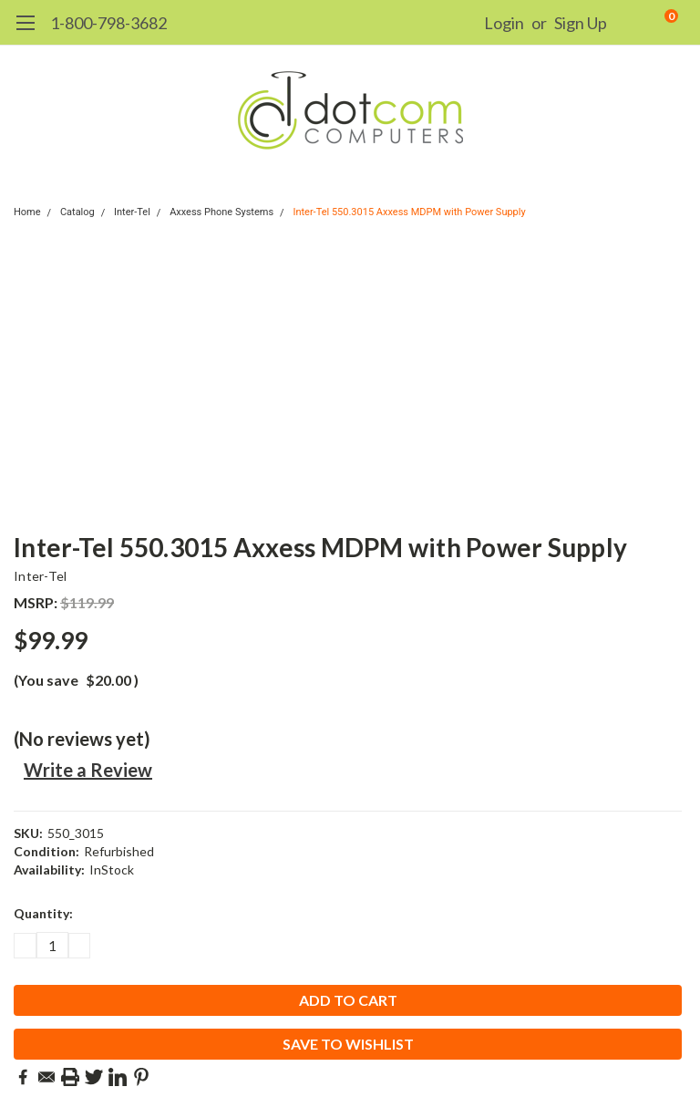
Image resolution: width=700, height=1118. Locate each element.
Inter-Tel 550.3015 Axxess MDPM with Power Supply (409, 212)
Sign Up (580, 23)
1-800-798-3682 (108, 23)
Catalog (77, 212)
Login (504, 23)
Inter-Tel (132, 212)
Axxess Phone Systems (221, 212)
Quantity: (43, 913)
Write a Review (88, 770)
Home (27, 212)
